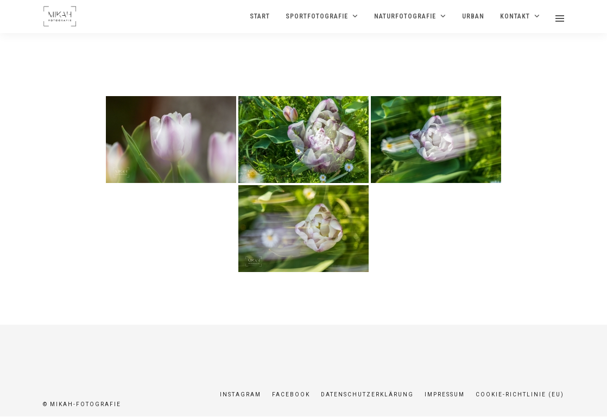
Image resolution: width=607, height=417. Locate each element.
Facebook (291, 394)
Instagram (240, 394)
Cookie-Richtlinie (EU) (520, 394)
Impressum (445, 394)
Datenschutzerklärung (367, 394)
